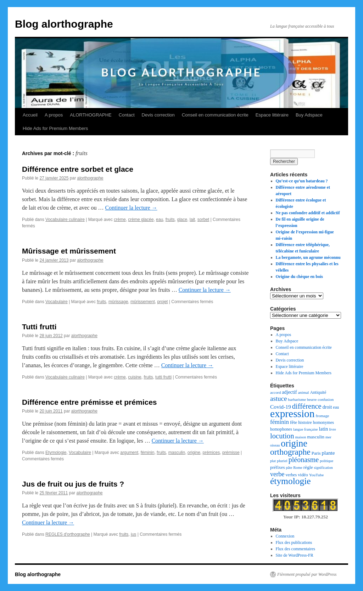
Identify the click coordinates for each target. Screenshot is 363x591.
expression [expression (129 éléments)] (292, 413)
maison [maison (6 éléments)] (300, 437)
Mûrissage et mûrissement (69, 251)
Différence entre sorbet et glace (77, 169)
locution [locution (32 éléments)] (282, 436)
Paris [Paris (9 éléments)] (316, 453)
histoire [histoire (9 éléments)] (305, 422)
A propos (54, 115)
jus (133, 534)
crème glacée (140, 219)
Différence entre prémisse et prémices (89, 402)
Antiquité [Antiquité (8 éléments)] (318, 392)
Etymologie (55, 452)
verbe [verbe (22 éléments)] (277, 474)
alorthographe (90, 178)
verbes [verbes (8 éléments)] (291, 474)
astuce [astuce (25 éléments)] (278, 398)
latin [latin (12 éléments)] (323, 429)
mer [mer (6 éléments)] (328, 437)
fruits (170, 219)
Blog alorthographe (64, 24)
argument (129, 452)
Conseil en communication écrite (215, 115)
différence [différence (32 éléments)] (307, 406)
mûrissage (118, 301)
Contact (127, 115)
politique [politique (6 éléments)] (326, 461)
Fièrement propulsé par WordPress (306, 574)
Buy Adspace (309, 115)
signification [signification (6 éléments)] (323, 468)
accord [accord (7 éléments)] (275, 392)
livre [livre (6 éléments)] (332, 429)
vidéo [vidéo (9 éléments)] (303, 474)
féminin (148, 452)
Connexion (285, 536)
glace (182, 219)
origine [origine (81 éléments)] (294, 443)
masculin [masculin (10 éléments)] (315, 436)
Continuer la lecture (131, 208)
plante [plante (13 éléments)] (328, 453)
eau (159, 219)
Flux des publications (294, 542)
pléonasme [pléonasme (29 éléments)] (304, 460)
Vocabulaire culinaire (65, 219)
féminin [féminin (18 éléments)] (279, 422)
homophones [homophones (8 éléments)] (281, 429)
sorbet (203, 219)
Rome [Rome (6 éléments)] (297, 468)
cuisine (134, 377)
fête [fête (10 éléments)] (293, 422)
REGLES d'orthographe (67, 534)
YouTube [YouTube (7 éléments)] (316, 475)
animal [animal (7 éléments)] (303, 392)
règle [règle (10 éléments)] (308, 467)
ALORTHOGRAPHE (91, 115)
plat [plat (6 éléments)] (273, 461)
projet (162, 301)
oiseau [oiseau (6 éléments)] (275, 445)
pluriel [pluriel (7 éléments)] (282, 461)
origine (194, 452)
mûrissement (142, 301)
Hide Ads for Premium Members (55, 128)
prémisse (231, 452)
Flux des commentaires (295, 548)
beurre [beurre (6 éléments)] (312, 400)
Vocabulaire (56, 301)
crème (119, 219)
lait (192, 219)
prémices (211, 452)
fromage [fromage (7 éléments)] (322, 416)
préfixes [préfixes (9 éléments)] (277, 467)
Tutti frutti (39, 327)
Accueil (30, 115)
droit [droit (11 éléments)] (327, 407)
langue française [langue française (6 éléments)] (305, 429)
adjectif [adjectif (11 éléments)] (289, 392)
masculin (176, 452)
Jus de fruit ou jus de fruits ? (73, 484)
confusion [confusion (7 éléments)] (326, 399)
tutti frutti (163, 377)
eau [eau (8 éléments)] (336, 407)
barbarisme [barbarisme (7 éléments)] (297, 399)
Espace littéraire (272, 115)
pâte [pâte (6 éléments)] (289, 468)
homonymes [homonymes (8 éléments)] (323, 422)
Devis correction (158, 115)
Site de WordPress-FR (294, 555)
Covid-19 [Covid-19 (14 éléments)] (280, 407)
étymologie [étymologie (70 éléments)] (290, 481)
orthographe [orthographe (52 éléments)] (290, 451)
